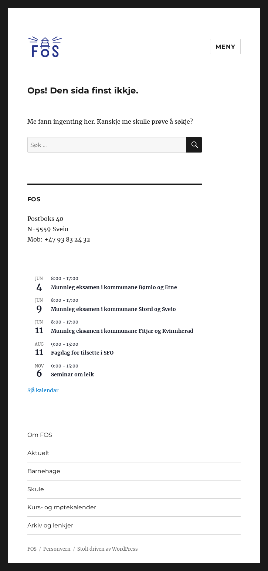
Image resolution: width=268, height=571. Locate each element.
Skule (35, 489)
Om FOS (39, 434)
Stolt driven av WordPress (107, 549)
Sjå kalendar (42, 390)
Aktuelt (38, 453)
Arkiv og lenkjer (50, 525)
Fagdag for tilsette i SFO (82, 352)
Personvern (57, 549)
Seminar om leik (72, 374)
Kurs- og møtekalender (61, 507)
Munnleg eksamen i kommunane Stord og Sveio (113, 309)
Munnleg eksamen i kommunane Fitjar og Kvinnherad (122, 331)
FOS (32, 549)
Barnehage (43, 471)
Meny (225, 46)
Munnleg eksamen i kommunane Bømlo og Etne (114, 287)
